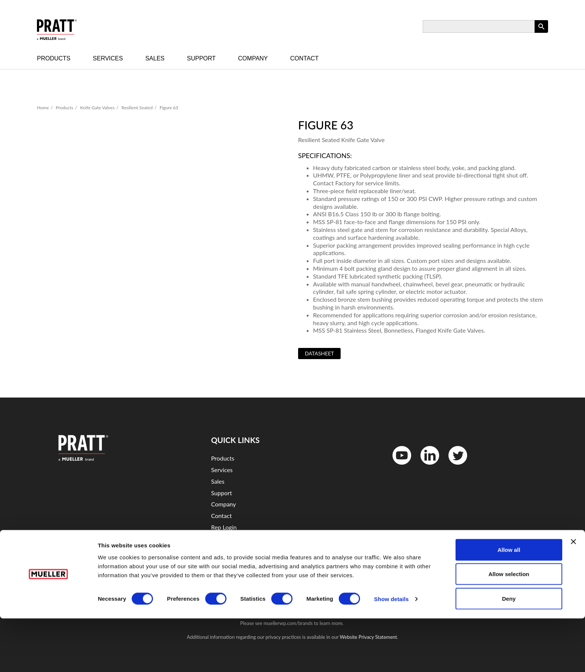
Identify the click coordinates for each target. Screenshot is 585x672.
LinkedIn (426, 466)
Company (253, 58)
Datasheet (319, 353)
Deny (509, 652)
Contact (304, 58)
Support (201, 58)
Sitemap (221, 561)
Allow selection (508, 628)
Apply (541, 32)
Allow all (508, 603)
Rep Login (224, 527)
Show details (391, 653)
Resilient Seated (137, 107)
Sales (155, 58)
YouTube (397, 466)
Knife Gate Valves (97, 107)
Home (43, 107)
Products (54, 58)
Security (221, 550)
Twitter (453, 466)
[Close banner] (573, 595)
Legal (218, 538)
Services (108, 58)
